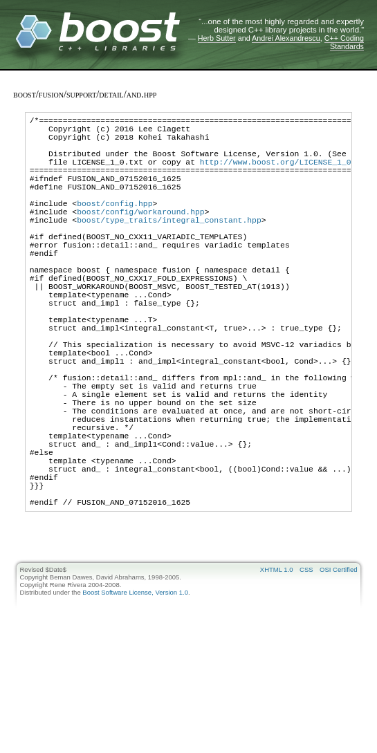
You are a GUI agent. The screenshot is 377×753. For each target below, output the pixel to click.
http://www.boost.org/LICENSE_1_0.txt (285, 174)
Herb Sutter (217, 38)
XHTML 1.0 (276, 667)
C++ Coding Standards (344, 42)
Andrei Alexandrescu (286, 38)
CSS (306, 667)
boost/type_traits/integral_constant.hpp (169, 246)
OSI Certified (338, 667)
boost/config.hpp (114, 226)
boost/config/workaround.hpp (141, 236)
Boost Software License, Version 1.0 (135, 690)
